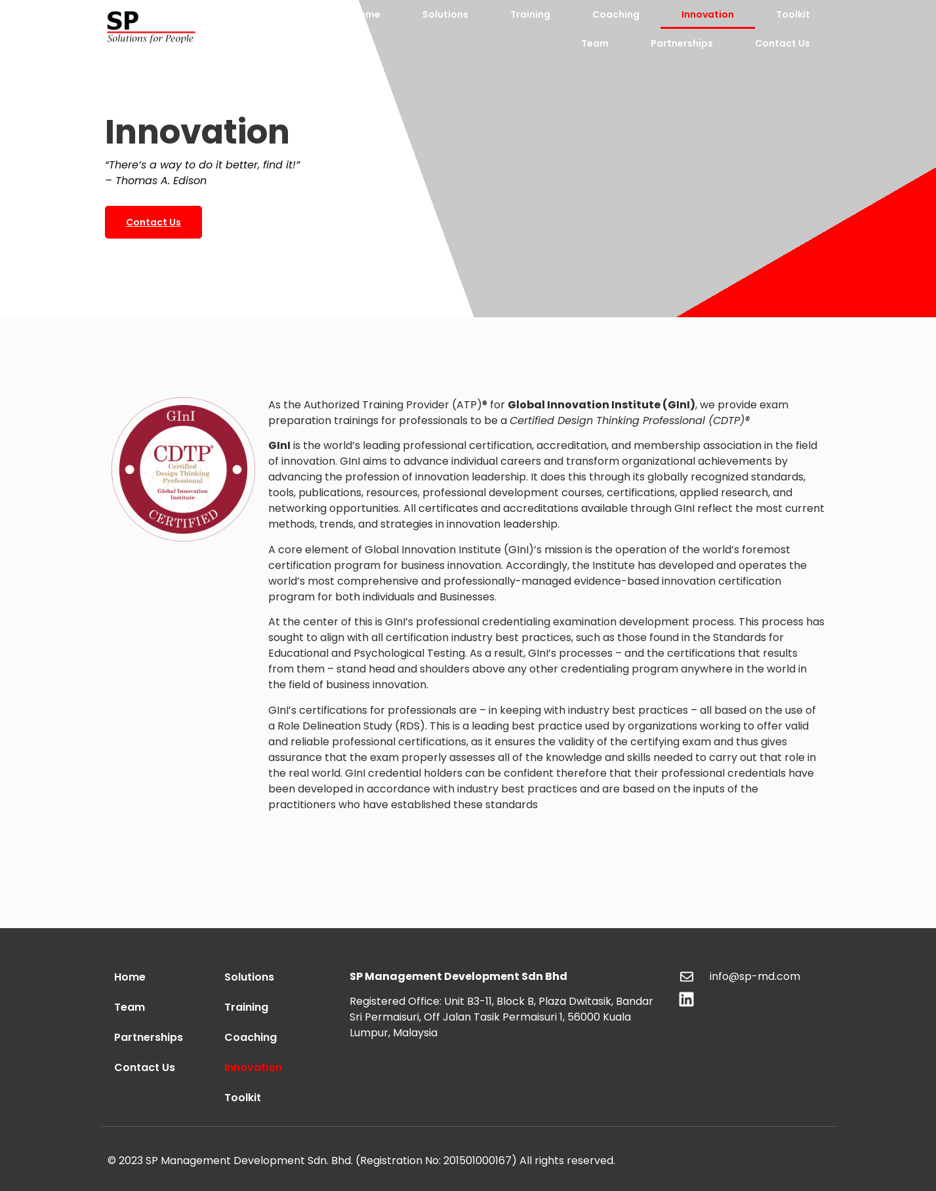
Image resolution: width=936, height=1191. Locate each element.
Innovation (708, 14)
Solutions (445, 14)
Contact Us (782, 43)
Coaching (616, 14)
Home (366, 14)
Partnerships (682, 43)
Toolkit (793, 14)
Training (530, 14)
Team (595, 43)
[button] (153, 222)
